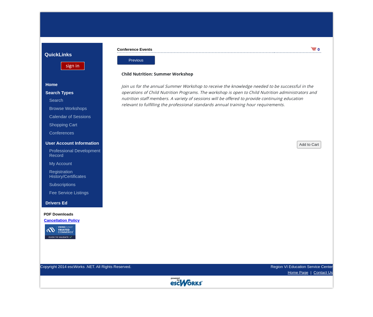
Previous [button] (136, 60)
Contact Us (323, 272)
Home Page (298, 272)
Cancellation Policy (62, 220)
